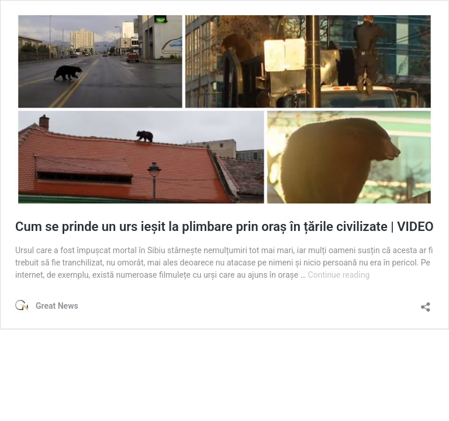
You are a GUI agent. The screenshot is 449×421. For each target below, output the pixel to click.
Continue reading (339, 274)
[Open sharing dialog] (425, 303)
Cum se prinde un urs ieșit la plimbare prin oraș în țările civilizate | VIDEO (224, 226)
